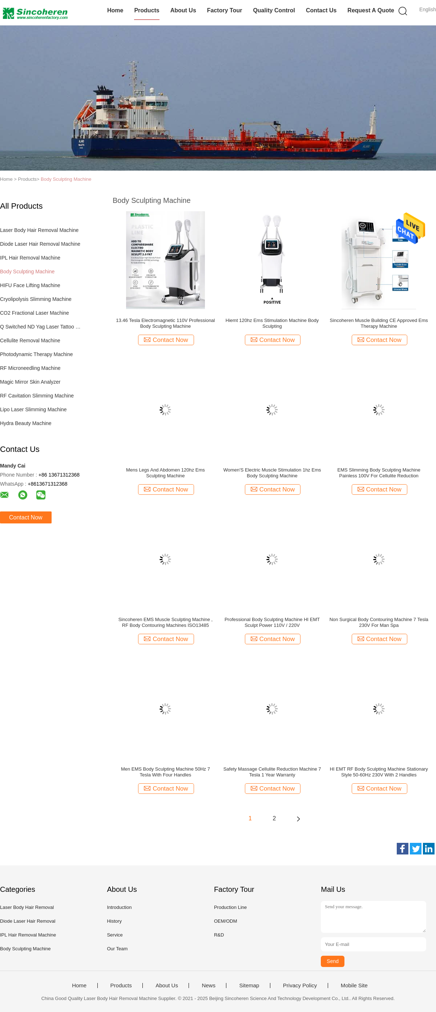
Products (146, 10)
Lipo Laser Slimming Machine (33, 409)
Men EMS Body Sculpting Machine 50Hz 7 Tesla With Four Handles (165, 772)
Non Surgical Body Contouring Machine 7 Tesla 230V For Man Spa (379, 622)
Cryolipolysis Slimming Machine (36, 299)
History (114, 921)
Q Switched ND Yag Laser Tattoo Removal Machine (41, 327)
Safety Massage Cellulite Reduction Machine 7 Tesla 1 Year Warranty (272, 772)
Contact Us (321, 10)
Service (114, 935)
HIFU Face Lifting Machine (30, 285)
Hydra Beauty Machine (26, 423)
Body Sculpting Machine (66, 179)
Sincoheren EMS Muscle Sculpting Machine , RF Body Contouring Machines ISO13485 (165, 622)
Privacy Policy (300, 985)
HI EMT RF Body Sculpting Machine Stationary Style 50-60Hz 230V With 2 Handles (379, 772)
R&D (219, 935)
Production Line (230, 907)
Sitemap (249, 985)
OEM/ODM (225, 921)
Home (115, 10)
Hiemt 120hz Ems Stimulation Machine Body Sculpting (272, 323)
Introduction (119, 907)
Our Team (117, 948)
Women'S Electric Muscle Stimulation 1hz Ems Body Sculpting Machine (272, 472)
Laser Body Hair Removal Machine (39, 230)
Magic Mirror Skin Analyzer (30, 382)
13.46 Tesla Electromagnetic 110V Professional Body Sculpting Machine (165, 323)
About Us (183, 10)
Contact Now (26, 517)
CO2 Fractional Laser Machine (34, 313)
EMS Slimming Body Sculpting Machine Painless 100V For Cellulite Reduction (379, 472)
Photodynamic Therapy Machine (36, 354)
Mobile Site (354, 985)
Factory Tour (224, 10)
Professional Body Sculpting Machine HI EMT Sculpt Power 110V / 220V (272, 622)
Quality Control (274, 10)
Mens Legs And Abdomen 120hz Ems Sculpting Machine (165, 472)
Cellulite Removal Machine (30, 340)
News (208, 985)
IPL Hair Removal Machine (30, 258)
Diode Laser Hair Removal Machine (40, 244)
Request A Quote (370, 10)
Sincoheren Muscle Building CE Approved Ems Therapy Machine (379, 323)
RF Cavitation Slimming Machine (37, 396)
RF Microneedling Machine (30, 368)
